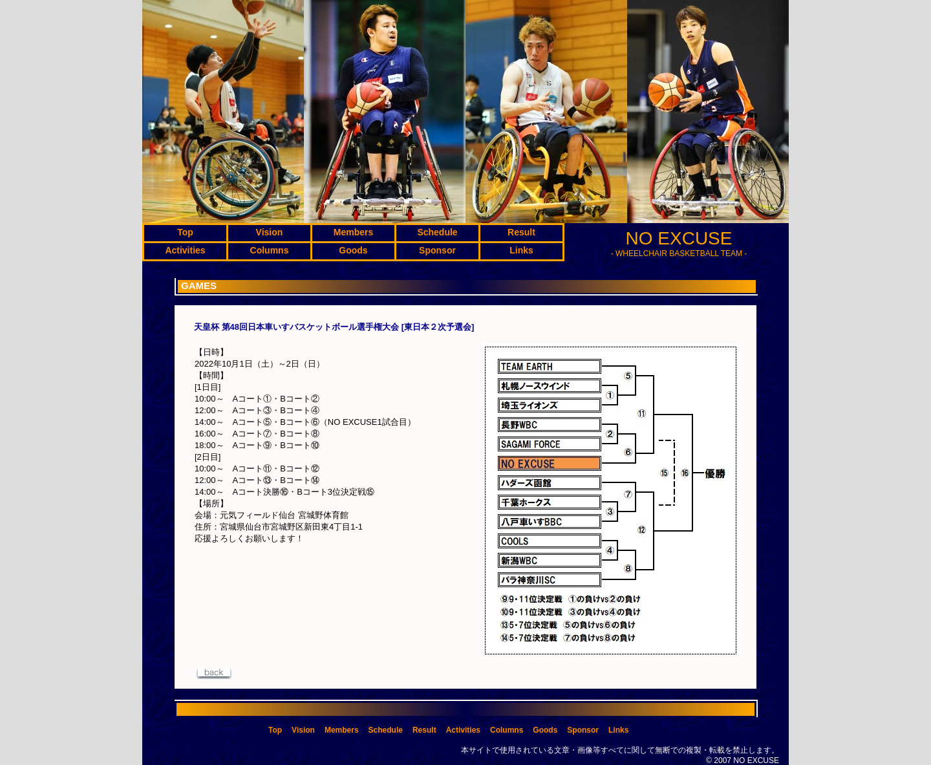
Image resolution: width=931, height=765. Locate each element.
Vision (303, 730)
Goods (545, 730)
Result (424, 730)
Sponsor (583, 730)
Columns (506, 730)
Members (342, 730)
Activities (463, 730)
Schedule (386, 730)
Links (618, 730)
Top (275, 730)
